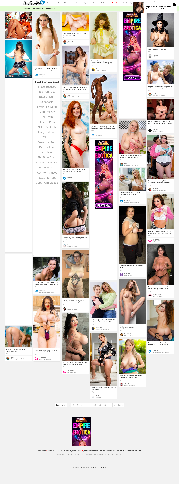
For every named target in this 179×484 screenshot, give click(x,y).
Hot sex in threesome (102, 329)
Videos (71, 3)
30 (105, 405)
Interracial (99, 135)
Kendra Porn (47, 147)
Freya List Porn (47, 142)
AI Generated (157, 56)
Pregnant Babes (72, 43)
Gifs (65, 3)
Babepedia (46, 101)
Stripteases (118, 454)
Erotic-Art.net (88, 467)
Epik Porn (47, 116)
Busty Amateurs (72, 309)
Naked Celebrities (47, 162)
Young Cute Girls (101, 70)
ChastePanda (157, 294)
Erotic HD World (47, 106)
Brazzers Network (129, 385)
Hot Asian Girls (72, 246)
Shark (97, 134)
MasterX (155, 188)
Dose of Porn (47, 122)
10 (95, 405)
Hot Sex (98, 397)
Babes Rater (46, 96)
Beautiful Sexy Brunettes (46, 292)
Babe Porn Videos (47, 182)
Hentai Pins (108, 454)
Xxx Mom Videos (47, 172)
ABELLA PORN (46, 127)
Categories (51, 3)
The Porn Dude (47, 157)
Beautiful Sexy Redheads (75, 179)
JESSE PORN (46, 137)
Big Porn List (47, 91)
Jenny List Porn (46, 132)
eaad (68, 95)
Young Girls (42, 76)
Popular (78, 3)
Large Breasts (71, 372)
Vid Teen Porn (46, 167)
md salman (127, 333)
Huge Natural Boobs (45, 359)
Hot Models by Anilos (74, 97)
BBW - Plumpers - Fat (159, 190)
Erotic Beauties (47, 86)
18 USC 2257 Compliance (83, 454)
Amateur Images (129, 275)
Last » (120, 405)
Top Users (87, 3)
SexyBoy (70, 41)
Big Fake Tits (157, 241)
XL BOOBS (156, 239)
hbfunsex (155, 129)
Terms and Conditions (64, 454)
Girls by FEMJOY (129, 335)
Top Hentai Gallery (99, 3)
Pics (59, 3)
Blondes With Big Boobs (131, 202)
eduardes (155, 55)
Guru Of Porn (47, 111)
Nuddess (46, 152)
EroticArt (42, 74)
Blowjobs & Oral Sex (159, 95)
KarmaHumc (71, 245)
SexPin (126, 383)
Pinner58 (127, 273)
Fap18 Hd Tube (46, 177)
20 (100, 405)
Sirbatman (99, 68)
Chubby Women (158, 131)
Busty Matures (157, 296)
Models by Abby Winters (131, 165)
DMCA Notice (98, 454)
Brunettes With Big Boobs (161, 352)
